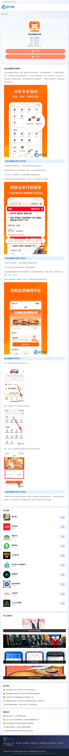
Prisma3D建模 (16, 602)
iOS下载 (36, 56)
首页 (2, 14)
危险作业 (14, 536)
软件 (6, 14)
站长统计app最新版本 (19, 564)
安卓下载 (37, 51)
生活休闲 (36, 38)
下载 (62, 517)
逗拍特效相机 (16, 583)
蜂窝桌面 (14, 574)
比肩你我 (14, 593)
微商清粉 (14, 545)
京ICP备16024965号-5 (41, 751)
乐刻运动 (14, 526)
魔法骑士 (14, 516)
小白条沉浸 (15, 555)
